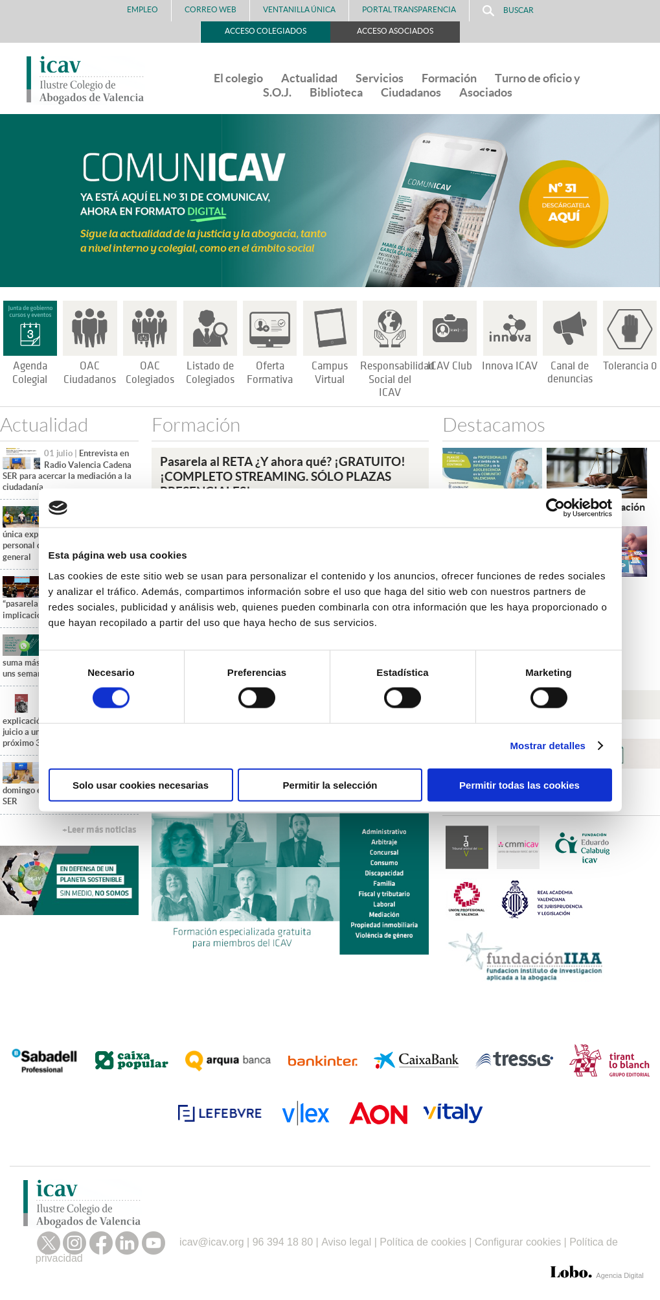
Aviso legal (346, 1242)
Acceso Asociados (395, 31)
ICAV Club (449, 366)
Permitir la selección (330, 784)
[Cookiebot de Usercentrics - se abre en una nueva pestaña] (555, 508)
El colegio (238, 78)
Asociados (485, 92)
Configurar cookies (518, 1242)
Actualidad (309, 78)
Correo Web (210, 9)
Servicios (380, 78)
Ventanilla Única (299, 9)
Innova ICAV (510, 366)
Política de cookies (423, 1242)
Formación (449, 78)
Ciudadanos (411, 92)
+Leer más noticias (99, 829)
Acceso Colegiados (265, 31)
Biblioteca (336, 92)
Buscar (508, 10)
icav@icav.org (211, 1242)
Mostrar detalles (548, 745)
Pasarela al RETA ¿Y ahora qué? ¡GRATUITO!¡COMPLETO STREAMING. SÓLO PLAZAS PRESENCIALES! (282, 475)
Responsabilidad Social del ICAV (397, 379)
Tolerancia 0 (630, 366)
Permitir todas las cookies (519, 784)
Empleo (142, 9)
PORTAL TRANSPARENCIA (409, 9)
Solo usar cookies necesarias (141, 784)
